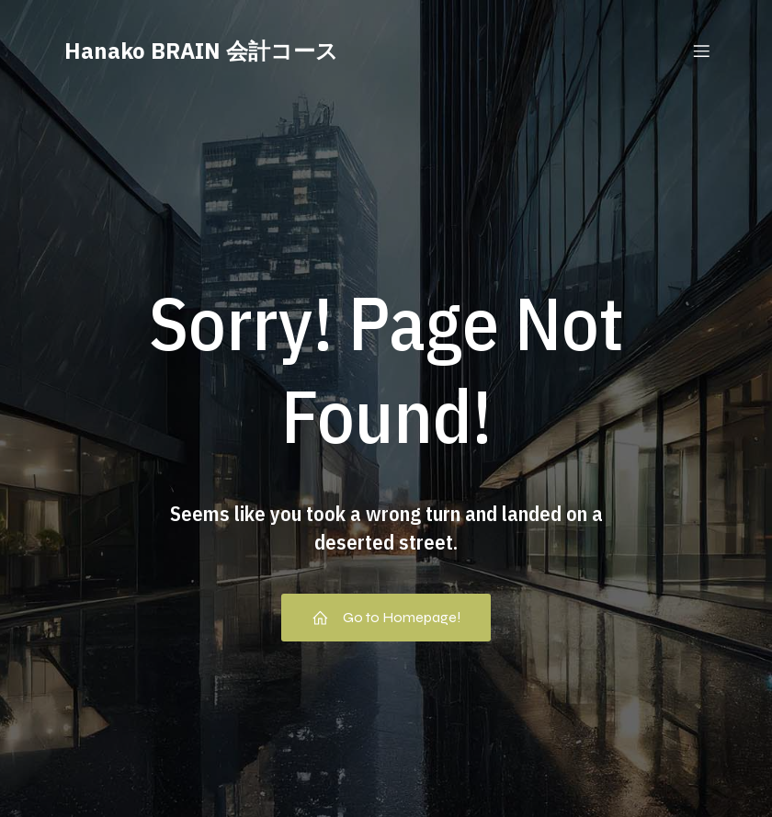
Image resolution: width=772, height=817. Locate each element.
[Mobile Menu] (701, 50)
